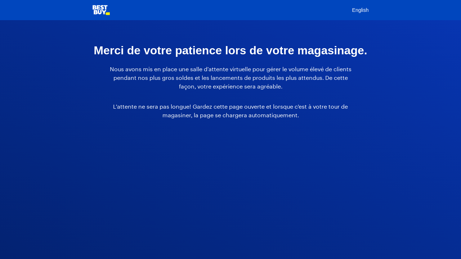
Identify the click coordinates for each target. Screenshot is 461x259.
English (360, 10)
